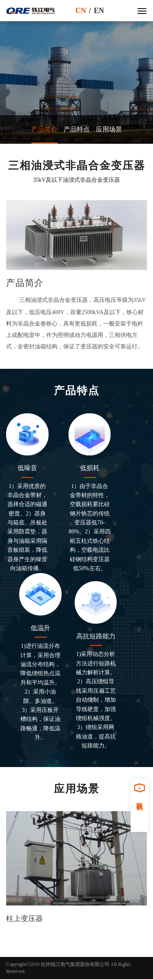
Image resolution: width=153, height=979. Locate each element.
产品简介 (44, 129)
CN (80, 11)
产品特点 (77, 129)
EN (99, 11)
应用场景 (109, 129)
